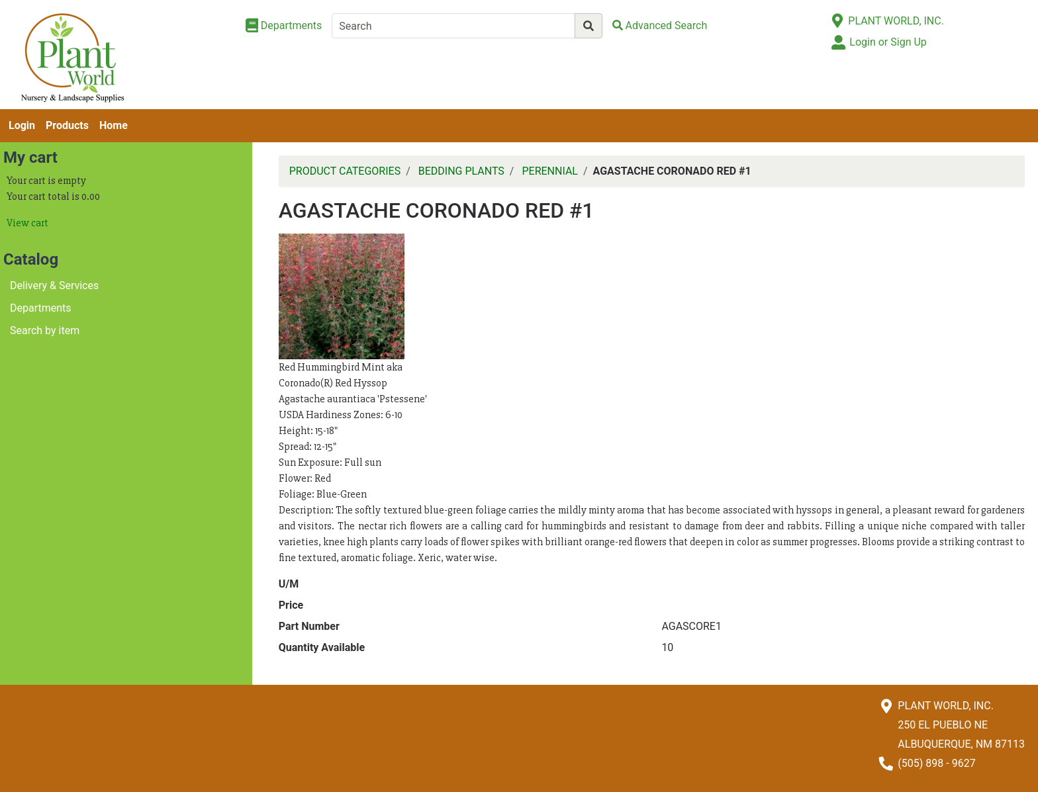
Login (22, 125)
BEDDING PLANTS (461, 171)
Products (67, 125)
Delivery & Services (54, 285)
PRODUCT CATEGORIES (345, 171)
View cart (27, 223)
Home (113, 125)
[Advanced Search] (660, 25)
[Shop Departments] (284, 26)
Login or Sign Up (887, 42)
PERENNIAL (550, 171)
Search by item (44, 330)
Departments (40, 308)
